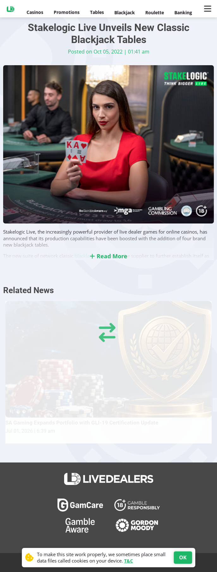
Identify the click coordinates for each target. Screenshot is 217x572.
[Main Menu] (209, 9)
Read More (108, 256)
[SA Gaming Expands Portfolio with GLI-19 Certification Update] (108, 359)
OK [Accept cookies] (183, 557)
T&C (128, 561)
